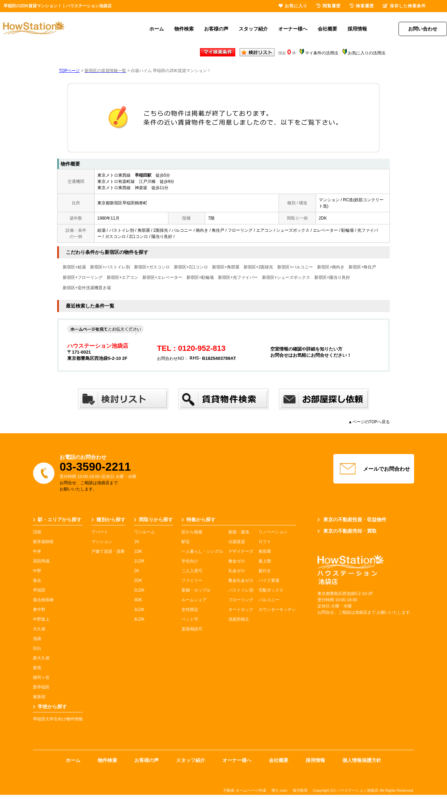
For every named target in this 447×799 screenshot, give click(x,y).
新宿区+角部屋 (225, 267)
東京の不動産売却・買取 (347, 531)
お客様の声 (216, 29)
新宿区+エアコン (122, 277)
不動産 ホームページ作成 (244, 790)
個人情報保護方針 (361, 760)
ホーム (156, 29)
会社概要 (327, 29)
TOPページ (69, 70)
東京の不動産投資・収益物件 (351, 519)
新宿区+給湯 (74, 267)
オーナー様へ (292, 29)
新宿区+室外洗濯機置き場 (87, 287)
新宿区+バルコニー (295, 267)
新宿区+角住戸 (362, 267)
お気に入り (293, 5)
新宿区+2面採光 (258, 267)
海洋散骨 (300, 790)
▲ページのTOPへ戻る (369, 421)
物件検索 (184, 29)
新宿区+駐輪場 (200, 277)
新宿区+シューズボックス (286, 277)
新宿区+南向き (330, 267)
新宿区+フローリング (83, 277)
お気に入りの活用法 (366, 53)
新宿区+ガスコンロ (152, 267)
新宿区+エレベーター (162, 277)
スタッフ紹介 (253, 29)
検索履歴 (362, 5)
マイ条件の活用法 (321, 53)
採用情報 (357, 29)
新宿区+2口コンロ (191, 267)
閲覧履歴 (328, 5)
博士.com (279, 790)
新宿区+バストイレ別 (110, 267)
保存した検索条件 (404, 5)
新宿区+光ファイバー (238, 277)
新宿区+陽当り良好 (332, 277)
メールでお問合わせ (374, 469)
